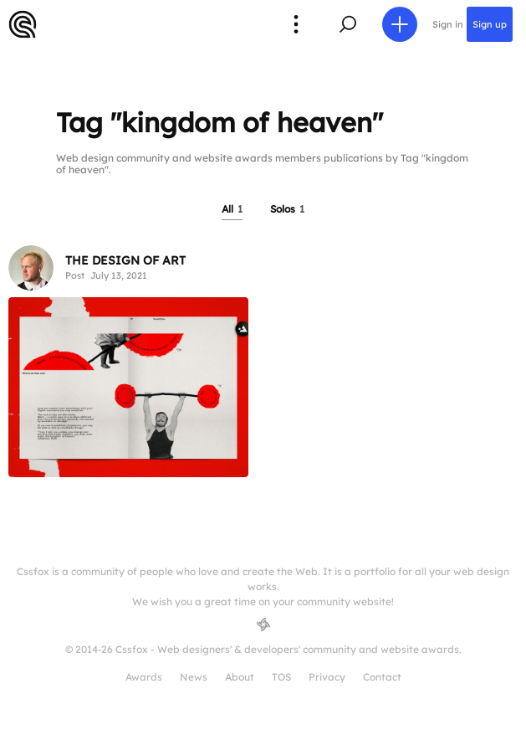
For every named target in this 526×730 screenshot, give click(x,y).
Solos (287, 209)
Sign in (447, 24)
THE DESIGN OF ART (125, 260)
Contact (382, 677)
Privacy (327, 677)
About (239, 677)
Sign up (489, 24)
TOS (281, 677)
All (232, 209)
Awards (143, 677)
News (193, 677)
